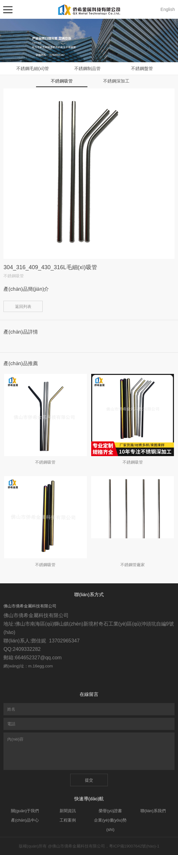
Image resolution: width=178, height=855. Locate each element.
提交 (89, 780)
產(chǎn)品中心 (25, 820)
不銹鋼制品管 (87, 68)
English (167, 9)
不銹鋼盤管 (142, 68)
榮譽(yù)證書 (110, 810)
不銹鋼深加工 (116, 80)
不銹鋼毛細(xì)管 (32, 68)
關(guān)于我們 (25, 810)
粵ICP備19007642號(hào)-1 (134, 846)
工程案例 (68, 820)
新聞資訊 (68, 810)
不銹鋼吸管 (62, 80)
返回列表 (23, 306)
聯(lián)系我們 (153, 810)
